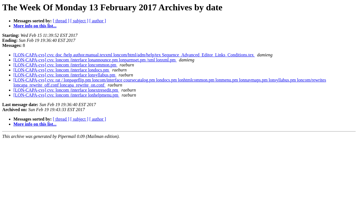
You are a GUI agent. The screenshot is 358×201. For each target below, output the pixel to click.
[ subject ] (79, 20)
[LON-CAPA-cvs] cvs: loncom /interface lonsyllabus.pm (64, 75)
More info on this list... (34, 25)
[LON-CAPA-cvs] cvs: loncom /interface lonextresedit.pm (66, 90)
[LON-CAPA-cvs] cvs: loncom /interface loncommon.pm (65, 65)
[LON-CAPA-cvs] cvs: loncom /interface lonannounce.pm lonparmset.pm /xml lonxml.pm (95, 60)
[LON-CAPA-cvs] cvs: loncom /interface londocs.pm (61, 70)
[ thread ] (61, 20)
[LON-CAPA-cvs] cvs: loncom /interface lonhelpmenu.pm (66, 95)
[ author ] (98, 20)
